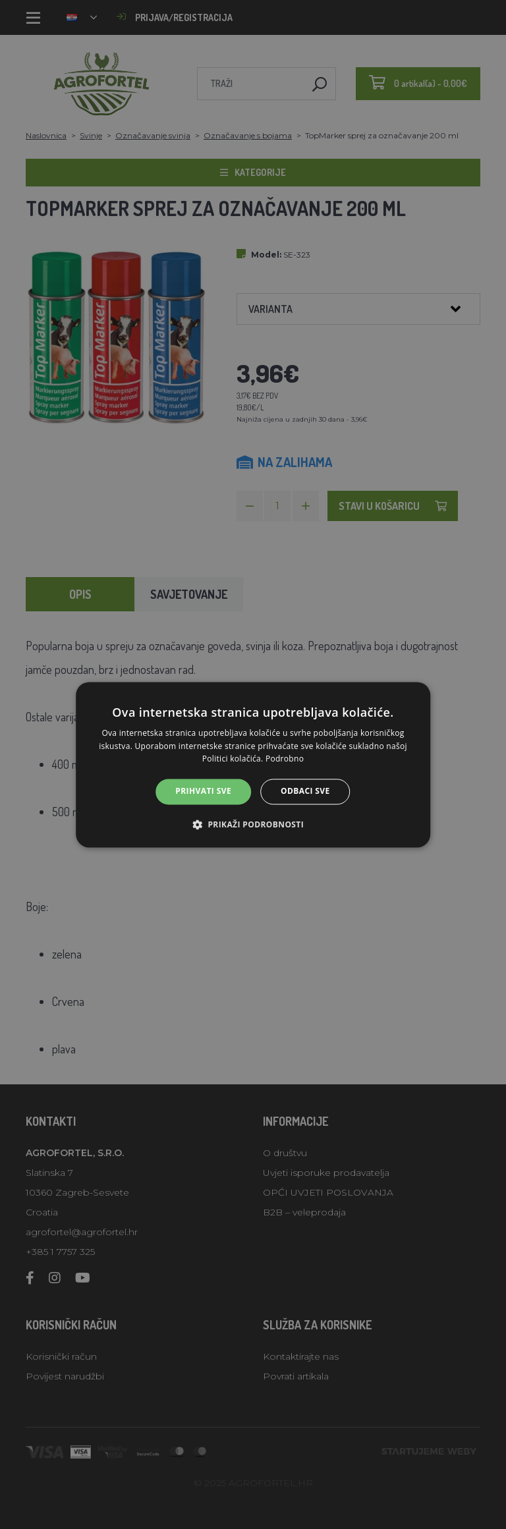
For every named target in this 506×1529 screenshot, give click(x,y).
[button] (253, 824)
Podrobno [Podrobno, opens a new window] (285, 759)
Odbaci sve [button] (305, 791)
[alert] (253, 764)
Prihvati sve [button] (203, 791)
